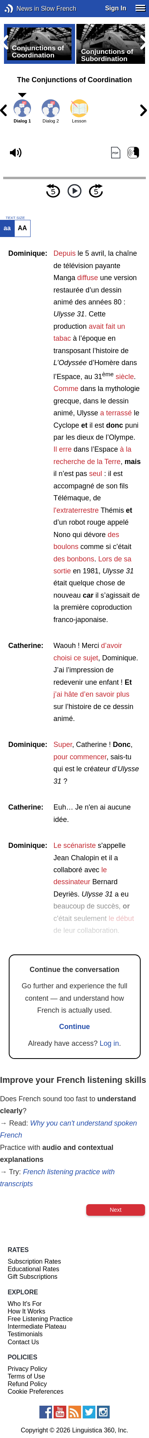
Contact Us (23, 1342)
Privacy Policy (27, 1368)
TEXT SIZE (15, 218)
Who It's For (25, 1303)
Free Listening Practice (40, 1319)
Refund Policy (27, 1384)
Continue (74, 1027)
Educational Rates (33, 1269)
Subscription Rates (34, 1261)
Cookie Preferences (36, 1391)
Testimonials (25, 1334)
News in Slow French (21, 8)
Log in (109, 1043)
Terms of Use (26, 1376)
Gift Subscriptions (32, 1276)
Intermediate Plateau (37, 1326)
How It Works (26, 1311)
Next (116, 1210)
